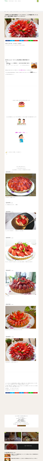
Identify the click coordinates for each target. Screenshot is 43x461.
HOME (5, 11)
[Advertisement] (21, 6)
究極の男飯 (11, 11)
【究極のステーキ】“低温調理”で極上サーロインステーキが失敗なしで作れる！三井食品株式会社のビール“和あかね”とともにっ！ (24, 454)
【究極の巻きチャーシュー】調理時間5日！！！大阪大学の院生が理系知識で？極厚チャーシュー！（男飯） (18, 63)
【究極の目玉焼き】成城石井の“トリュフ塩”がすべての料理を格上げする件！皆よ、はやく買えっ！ (24, 458)
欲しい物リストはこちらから (22, 425)
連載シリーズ (8, 11)
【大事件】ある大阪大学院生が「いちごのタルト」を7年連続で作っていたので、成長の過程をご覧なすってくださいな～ (23, 11)
